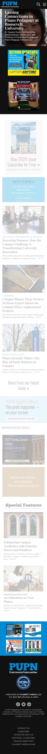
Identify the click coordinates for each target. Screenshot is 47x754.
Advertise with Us (23, 735)
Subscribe (23, 731)
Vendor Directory (23, 741)
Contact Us (23, 728)
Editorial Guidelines (23, 738)
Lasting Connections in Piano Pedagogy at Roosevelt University (22, 20)
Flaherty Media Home (23, 744)
